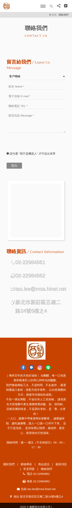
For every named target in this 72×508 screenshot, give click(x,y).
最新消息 (61, 464)
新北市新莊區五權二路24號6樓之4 (38, 306)
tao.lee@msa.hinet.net (40, 289)
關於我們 (9, 464)
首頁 (53, 14)
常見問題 (29, 468)
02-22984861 (30, 262)
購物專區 (26, 464)
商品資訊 (43, 464)
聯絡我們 (46, 468)
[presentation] (35, 144)
